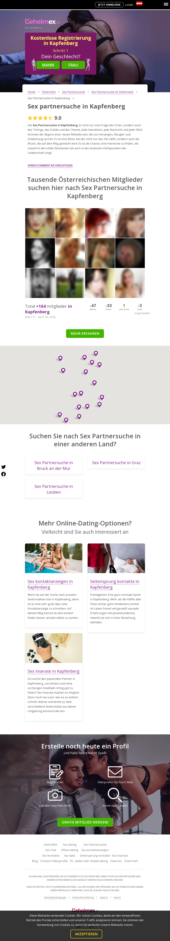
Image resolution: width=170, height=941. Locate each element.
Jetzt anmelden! (109, 4)
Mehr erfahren (85, 333)
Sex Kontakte (50, 855)
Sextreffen (51, 844)
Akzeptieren (86, 934)
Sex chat (50, 850)
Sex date (69, 855)
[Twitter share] (3, 467)
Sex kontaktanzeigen (95, 850)
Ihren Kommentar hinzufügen (50, 165)
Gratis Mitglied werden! (85, 822)
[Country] (139, 3)
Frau (73, 64)
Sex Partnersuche (95, 844)
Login (129, 4)
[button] (65, 420)
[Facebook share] (3, 474)
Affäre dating (69, 850)
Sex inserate (120, 855)
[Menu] (166, 4)
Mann (48, 64)
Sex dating (69, 844)
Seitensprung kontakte (95, 855)
